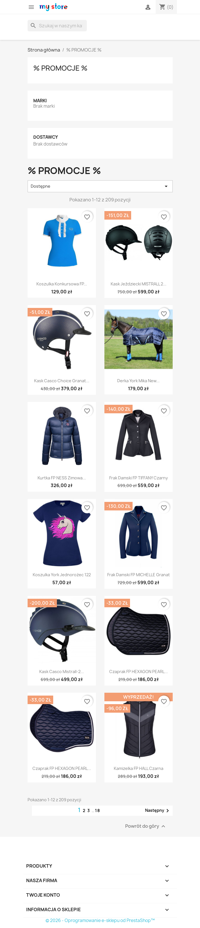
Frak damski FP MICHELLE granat (138, 574)
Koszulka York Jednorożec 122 (62, 574)
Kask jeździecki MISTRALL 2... (138, 284)
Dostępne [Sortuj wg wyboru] (100, 186)
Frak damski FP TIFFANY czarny (138, 478)
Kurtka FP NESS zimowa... (62, 478)
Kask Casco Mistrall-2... (61, 671)
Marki (40, 101)
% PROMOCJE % (60, 68)
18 (97, 810)
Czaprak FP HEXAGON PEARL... (138, 671)
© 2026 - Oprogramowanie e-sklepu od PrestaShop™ (100, 920)
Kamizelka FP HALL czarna (138, 768)
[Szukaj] (57, 25)
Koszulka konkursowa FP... (61, 284)
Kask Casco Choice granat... (61, 380)
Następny (158, 810)
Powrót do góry (146, 826)
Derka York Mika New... (138, 380)
